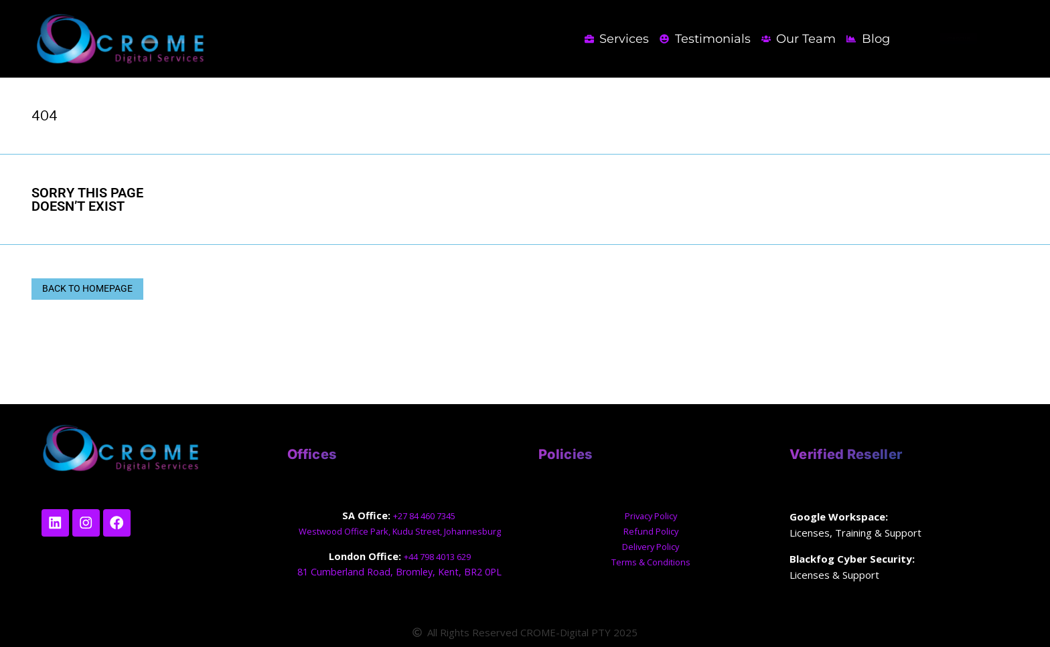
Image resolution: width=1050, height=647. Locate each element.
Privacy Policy (650, 515)
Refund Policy (650, 531)
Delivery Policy (650, 546)
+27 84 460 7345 (425, 515)
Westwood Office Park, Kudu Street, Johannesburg (400, 531)
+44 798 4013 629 (437, 556)
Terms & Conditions (650, 561)
